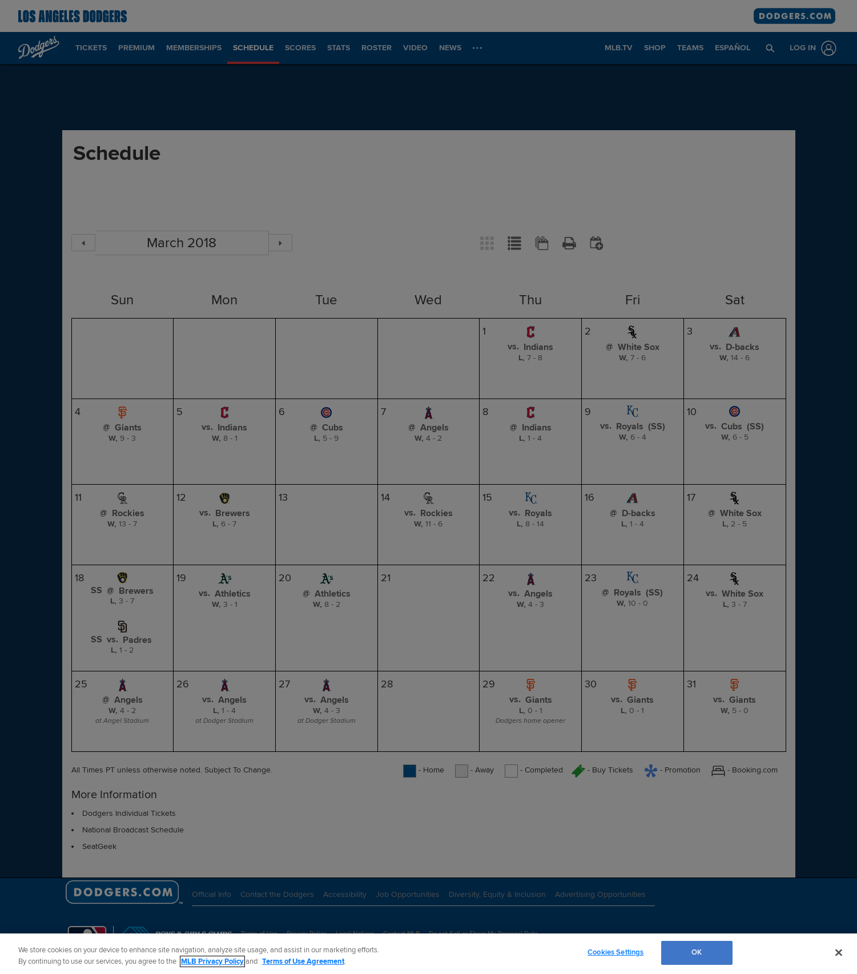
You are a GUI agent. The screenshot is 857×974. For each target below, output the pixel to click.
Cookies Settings (615, 952)
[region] (428, 953)
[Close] (838, 952)
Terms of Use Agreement (303, 961)
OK (696, 952)
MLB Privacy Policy (212, 961)
